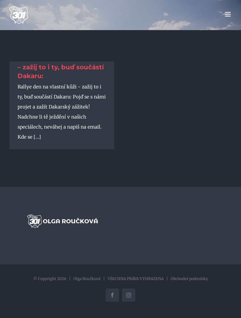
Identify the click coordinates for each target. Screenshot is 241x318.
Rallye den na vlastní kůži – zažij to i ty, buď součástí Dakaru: (61, 67)
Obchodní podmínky (189, 278)
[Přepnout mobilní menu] (228, 14)
